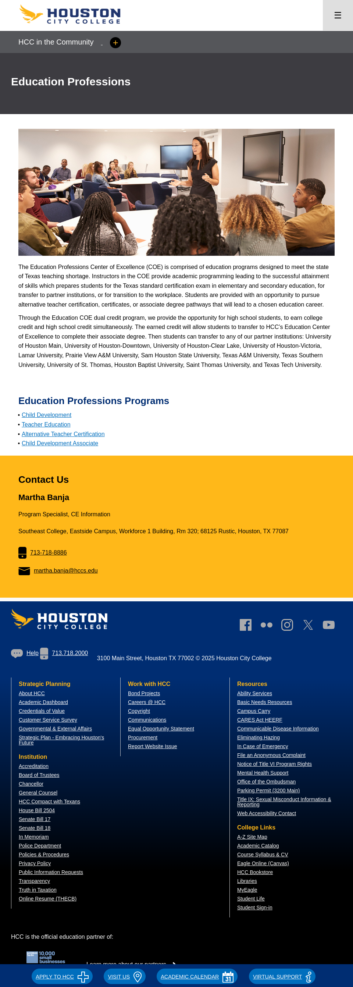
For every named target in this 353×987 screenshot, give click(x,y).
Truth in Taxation (38, 890)
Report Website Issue (152, 746)
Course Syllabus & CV (262, 854)
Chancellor (31, 784)
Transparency (34, 881)
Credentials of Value (42, 711)
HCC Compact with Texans (49, 801)
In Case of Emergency (262, 746)
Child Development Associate (60, 443)
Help (25, 653)
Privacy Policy (35, 863)
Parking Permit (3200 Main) (268, 790)
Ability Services (254, 693)
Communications (147, 720)
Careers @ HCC (146, 702)
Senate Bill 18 (34, 828)
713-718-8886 (42, 552)
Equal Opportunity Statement (161, 729)
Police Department (40, 846)
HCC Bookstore (255, 872)
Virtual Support (282, 977)
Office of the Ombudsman (266, 782)
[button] (62, 975)
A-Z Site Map (252, 837)
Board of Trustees (39, 775)
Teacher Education (46, 424)
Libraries (247, 881)
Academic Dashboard (43, 702)
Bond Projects (144, 693)
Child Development (46, 415)
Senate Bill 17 (34, 819)
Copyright (139, 711)
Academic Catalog (258, 846)
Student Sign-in (254, 907)
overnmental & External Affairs (57, 729)
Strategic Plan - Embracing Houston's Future (61, 740)
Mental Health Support (262, 773)
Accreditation (34, 766)
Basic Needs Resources (264, 702)
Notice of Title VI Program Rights (274, 764)
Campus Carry (253, 711)
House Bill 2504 (37, 810)
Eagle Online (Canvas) (263, 863)
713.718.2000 (64, 653)
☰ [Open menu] (338, 15)
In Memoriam (34, 837)
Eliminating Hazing (258, 737)
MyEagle (247, 890)
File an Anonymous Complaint (271, 755)
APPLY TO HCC (62, 977)
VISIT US (124, 977)
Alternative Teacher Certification (63, 434)
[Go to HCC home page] (77, 26)
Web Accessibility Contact (266, 813)
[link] (291, 626)
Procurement (142, 737)
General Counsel (38, 793)
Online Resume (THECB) (47, 899)
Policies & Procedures (44, 854)
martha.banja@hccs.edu (58, 570)
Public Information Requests (51, 872)
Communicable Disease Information (278, 729)
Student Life (251, 899)
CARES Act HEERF (259, 720)
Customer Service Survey (48, 720)
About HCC (32, 693)
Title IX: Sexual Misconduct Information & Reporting (284, 801)
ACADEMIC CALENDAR (197, 977)
